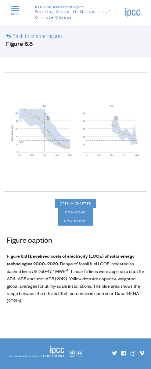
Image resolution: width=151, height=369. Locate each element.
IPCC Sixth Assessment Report (80, 12)
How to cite (75, 221)
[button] (17, 12)
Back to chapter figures (38, 36)
